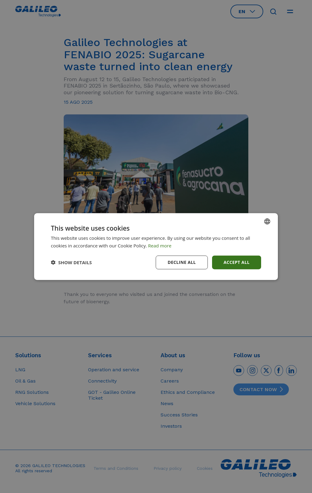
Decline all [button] (182, 262)
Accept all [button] (237, 262)
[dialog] (156, 246)
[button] (71, 262)
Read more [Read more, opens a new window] (160, 246)
